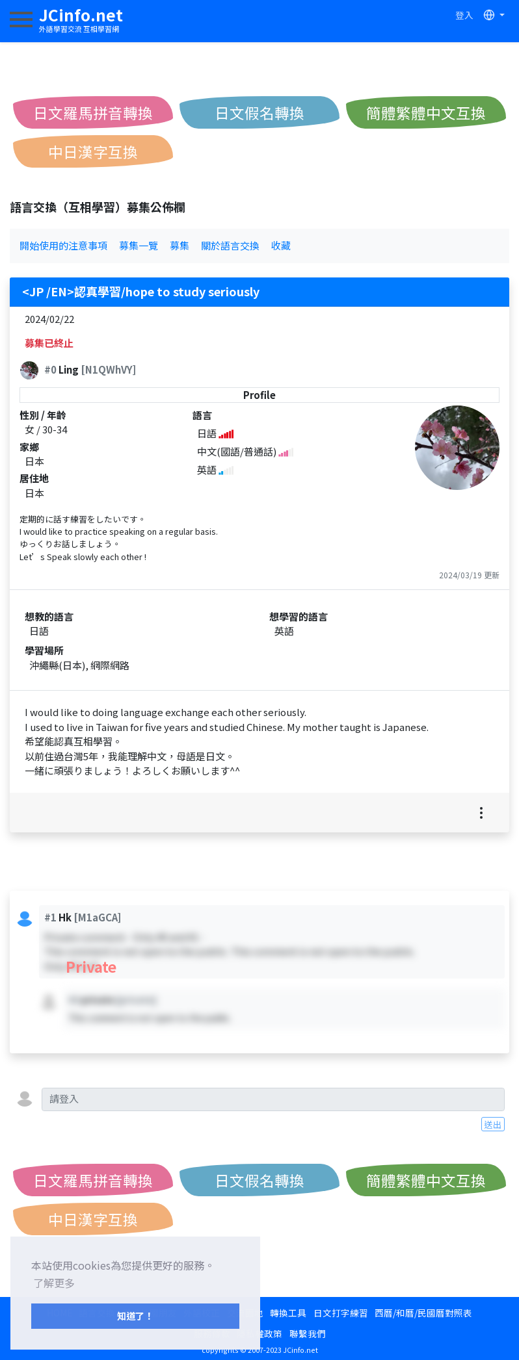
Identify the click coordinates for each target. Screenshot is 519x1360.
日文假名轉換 (259, 112)
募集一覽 (138, 245)
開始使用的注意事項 (63, 245)
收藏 (281, 245)
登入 (464, 14)
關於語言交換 (230, 245)
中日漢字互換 (93, 151)
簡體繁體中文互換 (426, 112)
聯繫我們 (307, 1333)
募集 (179, 245)
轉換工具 (288, 1312)
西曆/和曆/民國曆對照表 (423, 1312)
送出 (493, 1124)
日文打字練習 (340, 1312)
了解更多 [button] (54, 1282)
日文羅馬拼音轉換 (93, 112)
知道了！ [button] (135, 1315)
